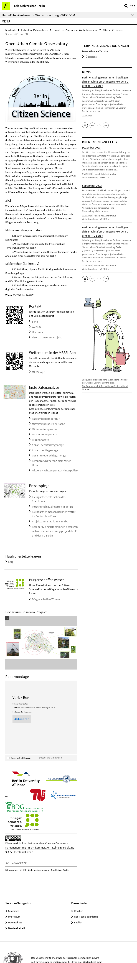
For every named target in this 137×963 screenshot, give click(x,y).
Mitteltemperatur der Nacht (47, 421)
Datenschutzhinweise (49, 739)
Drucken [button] (78, 891)
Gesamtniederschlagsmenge (47, 450)
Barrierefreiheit (16, 909)
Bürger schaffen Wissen (45, 581)
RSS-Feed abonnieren (86, 897)
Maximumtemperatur (43, 431)
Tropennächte (39, 436)
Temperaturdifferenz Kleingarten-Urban (54, 455)
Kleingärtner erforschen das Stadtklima (53, 486)
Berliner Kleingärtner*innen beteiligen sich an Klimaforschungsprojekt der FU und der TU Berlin (53, 514)
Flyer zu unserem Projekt (45, 335)
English (78, 903)
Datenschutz (15, 903)
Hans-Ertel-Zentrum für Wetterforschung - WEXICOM (81, 29)
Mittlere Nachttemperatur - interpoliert (53, 460)
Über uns (37, 331)
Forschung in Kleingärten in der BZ (51, 491)
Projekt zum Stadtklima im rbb (48, 505)
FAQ (10, 544)
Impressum (14, 897)
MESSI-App (38, 370)
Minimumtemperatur (43, 426)
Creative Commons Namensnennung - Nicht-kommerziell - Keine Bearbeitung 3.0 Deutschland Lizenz (39, 828)
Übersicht (88, 56)
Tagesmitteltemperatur (44, 416)
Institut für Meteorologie (34, 29)
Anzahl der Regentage (44, 445)
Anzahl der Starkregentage (46, 441)
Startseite (10, 29)
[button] (85, 125)
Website (36, 326)
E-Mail (35, 321)
